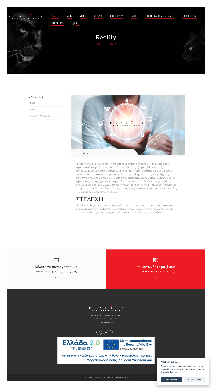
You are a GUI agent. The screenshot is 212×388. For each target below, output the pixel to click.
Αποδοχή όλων (171, 379)
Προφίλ (32, 103)
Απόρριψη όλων (194, 379)
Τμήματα (33, 110)
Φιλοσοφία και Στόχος (39, 116)
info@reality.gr (113, 319)
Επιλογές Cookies (169, 372)
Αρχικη (99, 44)
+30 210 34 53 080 (99, 319)
